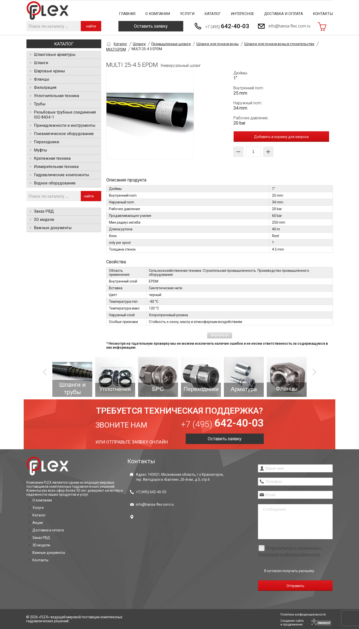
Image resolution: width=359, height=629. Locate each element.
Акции (37, 523)
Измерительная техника (56, 166)
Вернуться (219, 335)
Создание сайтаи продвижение (292, 622)
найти (91, 26)
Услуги (187, 13)
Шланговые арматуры (55, 54)
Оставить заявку (151, 26)
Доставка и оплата (283, 13)
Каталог (212, 13)
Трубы (40, 104)
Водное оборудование (55, 183)
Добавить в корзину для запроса (281, 137)
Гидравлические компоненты (61, 174)
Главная (127, 13)
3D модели (44, 219)
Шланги (41, 62)
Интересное (242, 13)
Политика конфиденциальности (303, 614)
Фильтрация (45, 87)
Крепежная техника (52, 158)
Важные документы (53, 227)
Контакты (323, 13)
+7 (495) (227, 26)
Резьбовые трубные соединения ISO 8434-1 (65, 115)
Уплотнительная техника (56, 95)
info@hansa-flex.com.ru (289, 26)
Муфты (40, 150)
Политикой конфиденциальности (289, 554)
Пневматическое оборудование (64, 133)
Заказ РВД (44, 211)
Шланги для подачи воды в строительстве (279, 44)
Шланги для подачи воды (217, 44)
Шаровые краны (49, 71)
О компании (157, 13)
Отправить (295, 586)
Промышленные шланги (171, 44)
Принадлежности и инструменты (64, 125)
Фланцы (41, 79)
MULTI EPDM (116, 49)
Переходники (46, 142)
